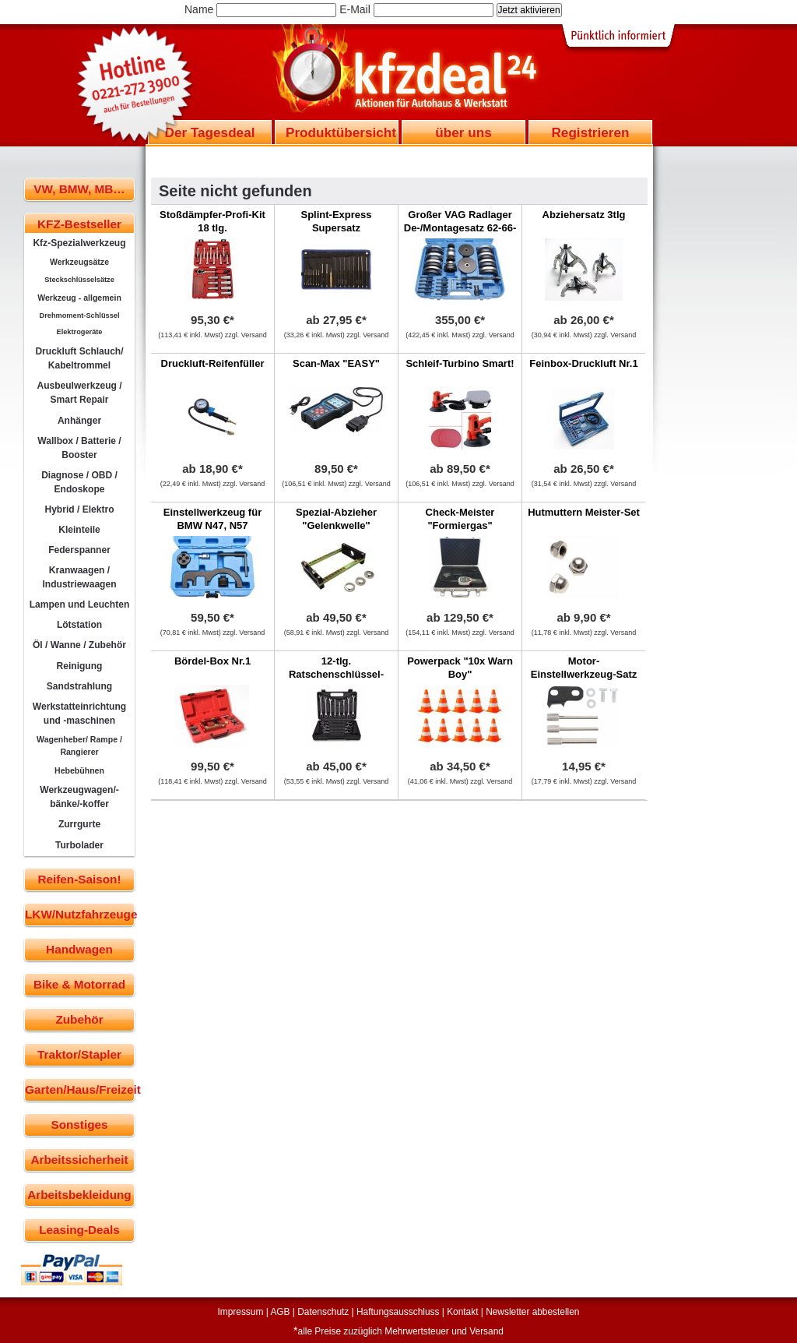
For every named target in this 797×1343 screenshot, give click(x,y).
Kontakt (462, 1311)
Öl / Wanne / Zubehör (79, 645)
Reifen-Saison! (79, 879)
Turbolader (79, 845)
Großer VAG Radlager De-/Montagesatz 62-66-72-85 (460, 228)
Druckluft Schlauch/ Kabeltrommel (79, 358)
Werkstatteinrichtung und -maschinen (79, 713)
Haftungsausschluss (397, 1311)
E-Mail (354, 9)
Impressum (241, 1311)
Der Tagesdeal (210, 132)
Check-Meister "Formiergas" (460, 518)
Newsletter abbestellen (532, 1311)
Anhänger (79, 420)
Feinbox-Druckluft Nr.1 (583, 363)
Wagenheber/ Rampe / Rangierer (79, 745)
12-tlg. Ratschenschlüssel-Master (336, 674)
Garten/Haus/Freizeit (80, 1089)
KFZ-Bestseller (79, 224)
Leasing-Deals (79, 1229)
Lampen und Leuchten (80, 604)
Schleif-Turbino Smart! (460, 363)
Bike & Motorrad (79, 984)
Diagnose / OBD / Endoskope (79, 482)
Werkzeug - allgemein (79, 297)
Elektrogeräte (80, 332)
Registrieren (590, 132)
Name (198, 9)
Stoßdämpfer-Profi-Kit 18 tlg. (212, 221)
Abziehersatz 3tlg (584, 214)
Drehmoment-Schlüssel (80, 315)
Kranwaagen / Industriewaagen (79, 577)
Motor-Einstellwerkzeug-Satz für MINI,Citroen (584, 674)
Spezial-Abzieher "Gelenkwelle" (336, 518)
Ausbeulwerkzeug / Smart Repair (79, 392)
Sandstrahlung (79, 686)
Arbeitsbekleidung (79, 1194)
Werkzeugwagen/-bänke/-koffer (79, 796)
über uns (463, 132)
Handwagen (79, 949)
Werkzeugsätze (79, 261)
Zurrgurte (79, 824)
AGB (280, 1311)
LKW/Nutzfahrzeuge (80, 914)
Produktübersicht (341, 132)
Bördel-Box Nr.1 (212, 661)
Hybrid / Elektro (79, 509)
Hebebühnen (79, 770)
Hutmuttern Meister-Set (584, 512)
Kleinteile (79, 529)
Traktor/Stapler (79, 1054)
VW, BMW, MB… (79, 189)
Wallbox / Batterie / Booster (79, 447)
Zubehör (79, 1019)
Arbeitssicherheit (79, 1159)
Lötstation (79, 624)
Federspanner (79, 550)
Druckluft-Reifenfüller (213, 363)
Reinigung (80, 666)
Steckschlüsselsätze (79, 280)
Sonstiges (79, 1124)
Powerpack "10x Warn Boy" (460, 667)
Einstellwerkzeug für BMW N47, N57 (212, 518)
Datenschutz (323, 1311)
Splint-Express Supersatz (335, 221)
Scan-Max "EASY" (336, 363)
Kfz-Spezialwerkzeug (79, 243)
